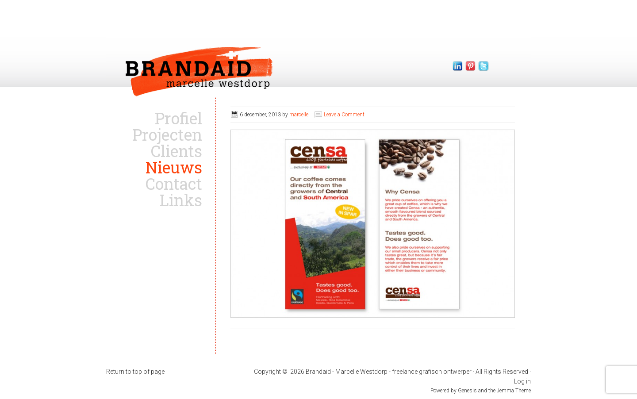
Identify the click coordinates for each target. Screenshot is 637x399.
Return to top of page (135, 371)
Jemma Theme (514, 390)
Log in (522, 381)
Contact (174, 183)
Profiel (178, 118)
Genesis (468, 390)
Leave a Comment (344, 114)
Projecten (167, 134)
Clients (176, 150)
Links (181, 200)
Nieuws (174, 167)
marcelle (298, 114)
